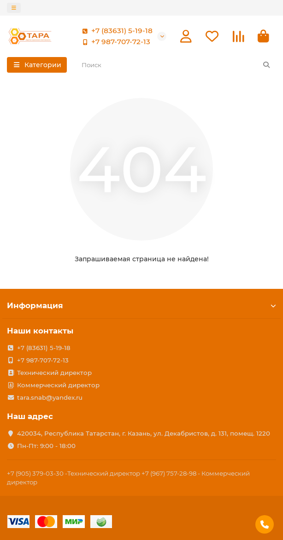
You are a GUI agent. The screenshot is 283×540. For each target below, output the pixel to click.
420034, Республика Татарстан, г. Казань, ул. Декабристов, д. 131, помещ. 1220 (143, 433)
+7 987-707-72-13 (114, 42)
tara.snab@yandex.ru (50, 397)
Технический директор (54, 372)
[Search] (176, 65)
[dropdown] (14, 8)
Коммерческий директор (58, 385)
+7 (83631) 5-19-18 (115, 31)
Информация (141, 305)
